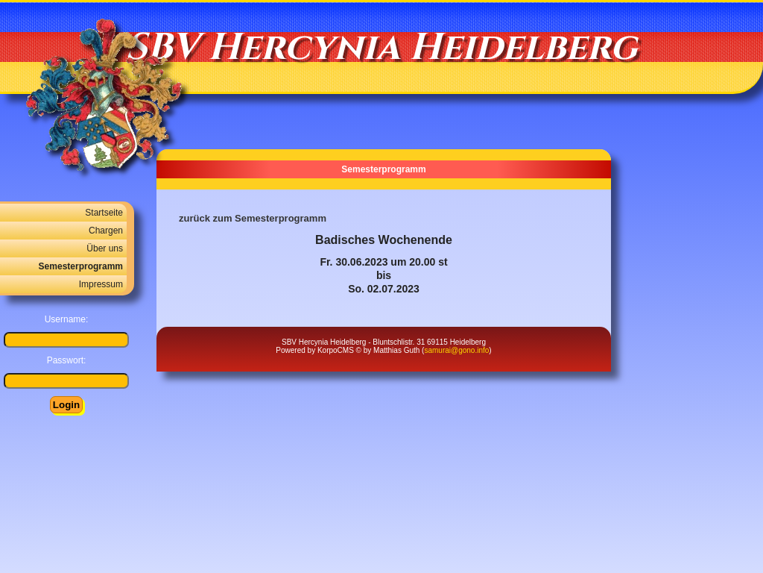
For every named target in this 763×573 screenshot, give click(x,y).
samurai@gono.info (456, 350)
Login (66, 404)
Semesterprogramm (81, 266)
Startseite (104, 212)
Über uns (104, 248)
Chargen (106, 230)
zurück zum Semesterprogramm (252, 218)
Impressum (101, 284)
